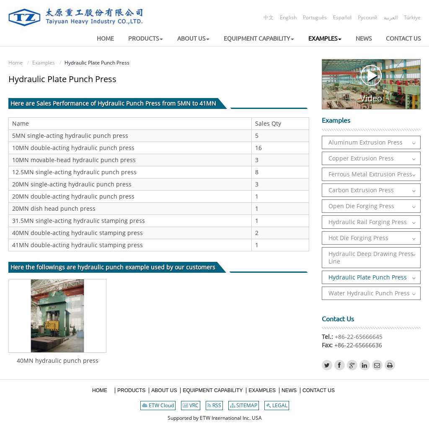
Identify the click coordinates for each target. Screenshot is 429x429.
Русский (367, 17)
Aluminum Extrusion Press (365, 142)
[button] (139, 38)
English (288, 17)
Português (315, 17)
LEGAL (276, 405)
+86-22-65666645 (357, 337)
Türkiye (412, 17)
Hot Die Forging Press (358, 238)
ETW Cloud (158, 405)
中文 (269, 17)
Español (342, 17)
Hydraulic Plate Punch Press (367, 277)
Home (15, 62)
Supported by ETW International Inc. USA (215, 417)
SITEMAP (243, 405)
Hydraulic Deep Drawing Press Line (370, 257)
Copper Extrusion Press (361, 158)
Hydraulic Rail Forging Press (367, 222)
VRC (191, 405)
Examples (43, 62)
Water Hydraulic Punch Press (369, 293)
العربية (391, 17)
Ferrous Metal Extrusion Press (370, 174)
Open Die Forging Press (361, 206)
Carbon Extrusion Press (361, 190)
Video (371, 84)
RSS (214, 405)
